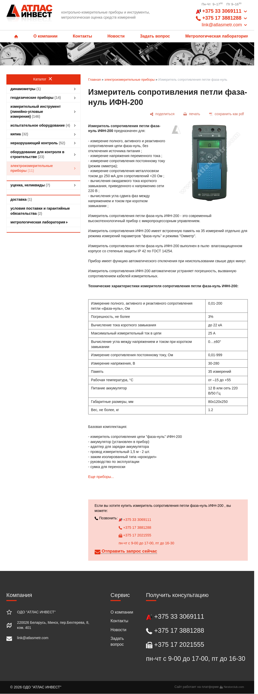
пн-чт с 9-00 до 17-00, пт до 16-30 (146, 543)
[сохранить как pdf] (226, 114)
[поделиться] (162, 114)
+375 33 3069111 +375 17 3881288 (222, 18)
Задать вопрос (155, 36)
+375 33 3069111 (135, 520)
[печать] (192, 114)
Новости (116, 36)
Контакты (82, 36)
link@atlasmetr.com (32, 638)
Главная (94, 79)
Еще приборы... (101, 477)
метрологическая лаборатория (39, 222)
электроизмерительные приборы (129, 79)
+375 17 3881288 (135, 527)
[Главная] (29, 15)
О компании (45, 36)
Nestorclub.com (234, 686)
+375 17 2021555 (135, 535)
